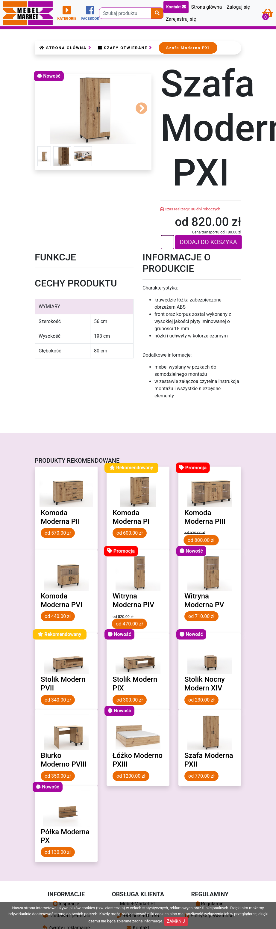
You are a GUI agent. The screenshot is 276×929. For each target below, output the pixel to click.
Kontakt (176, 7)
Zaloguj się (238, 7)
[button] (141, 109)
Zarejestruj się (181, 19)
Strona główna (206, 7)
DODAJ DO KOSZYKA (208, 242)
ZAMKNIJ (176, 921)
